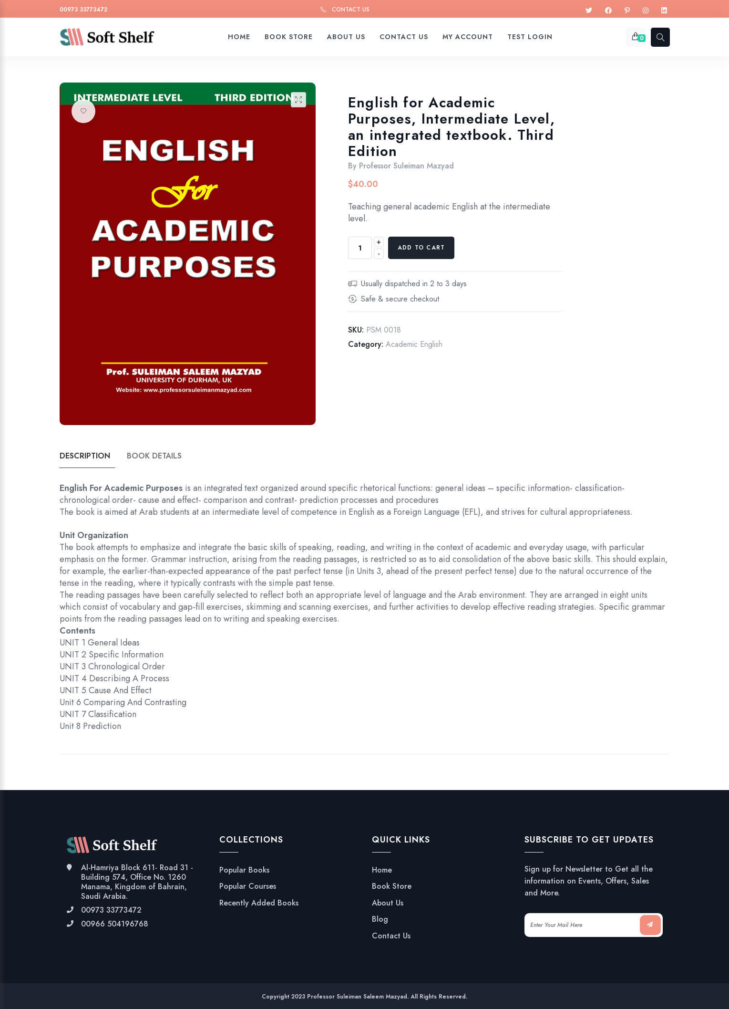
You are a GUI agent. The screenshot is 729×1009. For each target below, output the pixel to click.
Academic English (414, 344)
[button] (298, 99)
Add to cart (421, 247)
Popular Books (244, 870)
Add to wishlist (83, 111)
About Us (387, 903)
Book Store (391, 886)
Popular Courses (247, 886)
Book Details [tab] (154, 455)
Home (382, 870)
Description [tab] (85, 455)
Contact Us (351, 9)
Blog (380, 919)
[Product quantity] (360, 248)
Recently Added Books (258, 903)
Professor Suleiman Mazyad (406, 165)
